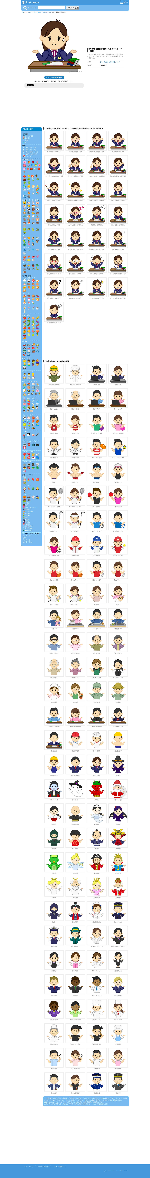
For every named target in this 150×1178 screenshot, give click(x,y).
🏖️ (37, 192)
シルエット (26, 540)
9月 (27, 152)
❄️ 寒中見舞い (28, 526)
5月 (35, 148)
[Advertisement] (105, 30)
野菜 (23, 315)
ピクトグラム (27, 542)
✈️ (37, 351)
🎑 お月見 (26, 522)
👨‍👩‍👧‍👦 (24, 367)
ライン (28, 536)
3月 (27, 148)
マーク (32, 451)
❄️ (33, 189)
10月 (31, 152)
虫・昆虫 (26, 262)
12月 (27, 154)
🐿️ (29, 219)
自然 (31, 159)
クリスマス (26, 485)
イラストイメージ (26, 12)
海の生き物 (26, 247)
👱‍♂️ (24, 364)
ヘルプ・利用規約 (43, 1166)
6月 (27, 150)
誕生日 (25, 477)
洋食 (28, 278)
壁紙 (24, 538)
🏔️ (33, 192)
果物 (28, 315)
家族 (23, 358)
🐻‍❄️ (37, 209)
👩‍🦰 (37, 361)
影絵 (36, 200)
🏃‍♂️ (33, 390)
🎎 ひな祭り (27, 509)
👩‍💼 (29, 374)
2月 (36, 154)
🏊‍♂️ (37, 424)
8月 (35, 150)
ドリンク (26, 305)
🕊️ (37, 238)
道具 (34, 442)
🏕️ (33, 427)
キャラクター (26, 461)
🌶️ (37, 324)
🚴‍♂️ (37, 347)
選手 (31, 415)
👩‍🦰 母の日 (26, 513)
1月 (32, 154)
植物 (26, 159)
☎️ (29, 444)
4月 (31, 148)
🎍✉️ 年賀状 (27, 530)
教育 (23, 381)
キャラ (28, 200)
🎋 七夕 (25, 518)
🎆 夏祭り (26, 520)
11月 (36, 152)
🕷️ (29, 500)
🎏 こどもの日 (28, 136)
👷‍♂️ (33, 374)
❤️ (29, 404)
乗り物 (24, 342)
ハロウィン (26, 494)
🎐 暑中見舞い (28, 528)
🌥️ (24, 189)
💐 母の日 (26, 138)
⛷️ (24, 427)
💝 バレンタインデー (30, 507)
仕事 (31, 371)
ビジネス (25, 371)
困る (35, 12)
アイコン (25, 451)
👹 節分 (25, 505)
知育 (35, 381)
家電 (23, 442)
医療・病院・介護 (28, 398)
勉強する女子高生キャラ (44, 12)
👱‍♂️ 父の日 (26, 515)
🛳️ (29, 354)
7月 (31, 150)
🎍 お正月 (26, 503)
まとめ (124, 2)
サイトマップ (28, 1166)
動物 (23, 200)
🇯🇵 (33, 457)
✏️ (37, 384)
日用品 (29, 442)
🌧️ (29, 189)
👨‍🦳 (29, 364)
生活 (28, 358)
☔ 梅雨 (25, 140)
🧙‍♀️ (37, 497)
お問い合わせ (58, 1166)
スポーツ (25, 415)
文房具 (29, 381)
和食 (24, 278)
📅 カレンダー (28, 156)
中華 (33, 278)
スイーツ (26, 293)
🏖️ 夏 (25, 142)
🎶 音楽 (25, 432)
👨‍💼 (24, 374)
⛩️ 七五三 (26, 524)
